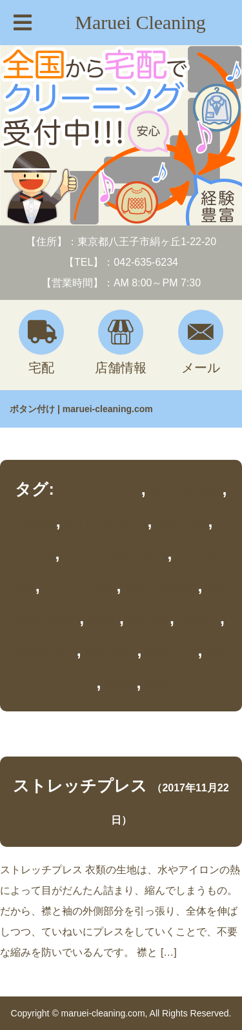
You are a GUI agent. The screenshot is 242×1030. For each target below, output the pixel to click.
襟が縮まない (46, 652)
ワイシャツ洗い (81, 587)
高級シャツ (171, 652)
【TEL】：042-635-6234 (121, 262)
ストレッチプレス (106, 523)
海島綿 (103, 620)
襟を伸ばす (111, 652)
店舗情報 (120, 342)
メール (200, 342)
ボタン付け (182, 523)
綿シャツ (149, 620)
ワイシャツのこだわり (116, 555)
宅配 (41, 342)
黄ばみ (121, 684)
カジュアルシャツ (100, 491)
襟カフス (199, 620)
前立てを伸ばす (161, 587)
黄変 (155, 684)
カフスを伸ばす (186, 491)
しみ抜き (35, 523)
